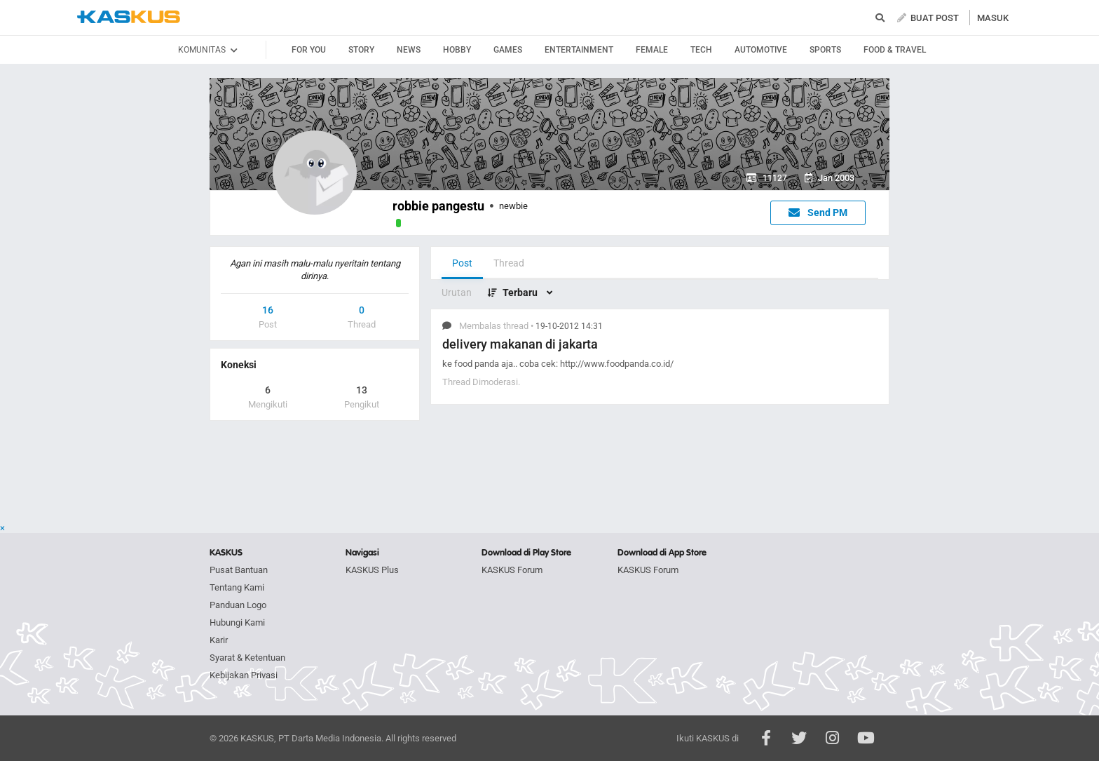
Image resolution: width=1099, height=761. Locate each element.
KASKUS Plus (372, 570)
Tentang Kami (237, 587)
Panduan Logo (238, 605)
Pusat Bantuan (239, 570)
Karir (219, 640)
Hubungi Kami (237, 622)
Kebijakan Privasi (244, 675)
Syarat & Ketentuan (247, 657)
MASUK (993, 18)
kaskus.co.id (128, 17)
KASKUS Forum (512, 570)
